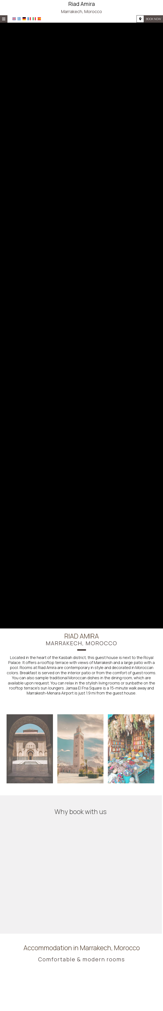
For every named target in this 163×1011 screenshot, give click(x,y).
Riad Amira (81, 7)
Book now (153, 19)
